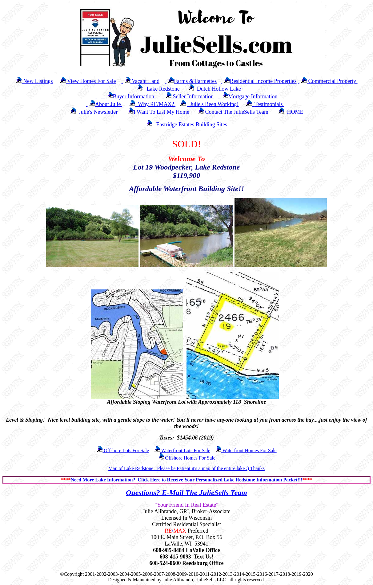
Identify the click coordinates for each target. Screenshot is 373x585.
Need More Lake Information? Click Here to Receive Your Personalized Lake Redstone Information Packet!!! (186, 479)
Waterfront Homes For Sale (246, 450)
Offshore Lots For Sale (122, 450)
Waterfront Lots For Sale (182, 450)
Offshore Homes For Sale (186, 457)
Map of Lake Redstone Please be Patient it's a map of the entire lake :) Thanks (186, 468)
